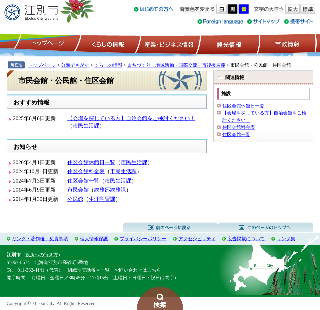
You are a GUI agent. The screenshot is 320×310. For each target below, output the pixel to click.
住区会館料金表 (86, 171)
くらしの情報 (107, 44)
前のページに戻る (170, 228)
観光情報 (228, 44)
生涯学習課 (102, 199)
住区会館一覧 (83, 181)
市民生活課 (86, 125)
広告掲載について (246, 238)
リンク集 (286, 238)
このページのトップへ (265, 228)
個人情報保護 (94, 238)
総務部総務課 (110, 190)
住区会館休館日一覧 (91, 162)
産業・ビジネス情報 (167, 44)
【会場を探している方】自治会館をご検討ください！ (131, 118)
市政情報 (287, 44)
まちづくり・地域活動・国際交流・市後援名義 (176, 65)
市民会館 (78, 190)
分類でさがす (75, 65)
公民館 (75, 199)
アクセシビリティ (197, 238)
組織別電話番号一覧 (89, 270)
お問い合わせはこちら (137, 270)
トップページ (47, 44)
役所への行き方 (41, 254)
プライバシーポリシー (143, 238)
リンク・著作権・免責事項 (40, 238)
